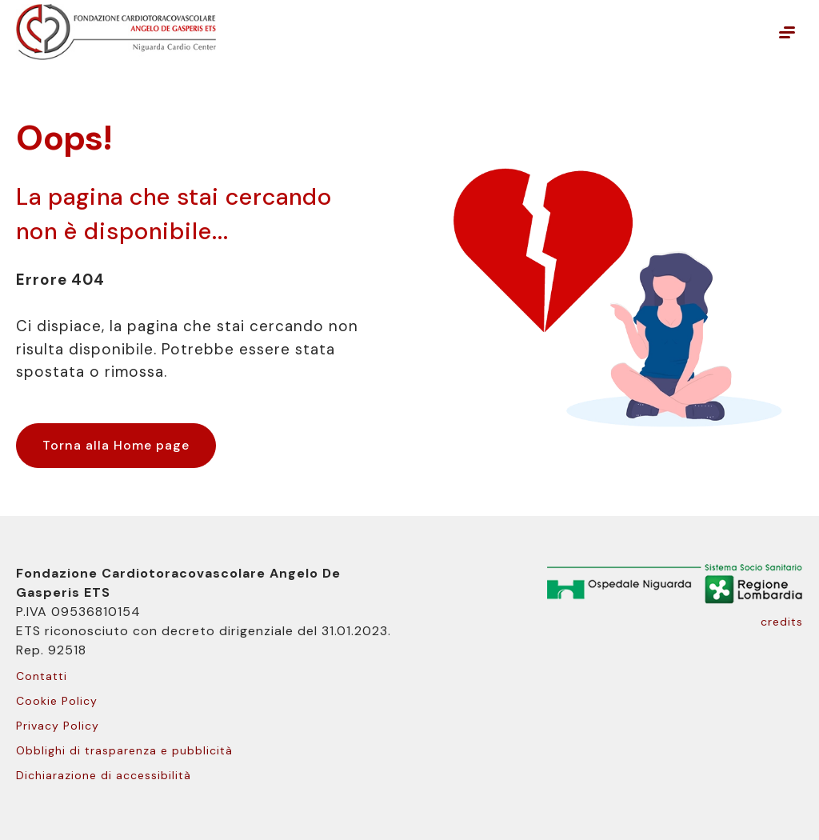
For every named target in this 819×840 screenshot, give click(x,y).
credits (782, 621)
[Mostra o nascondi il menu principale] (787, 32)
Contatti (41, 676)
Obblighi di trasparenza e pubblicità (124, 750)
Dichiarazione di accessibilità (103, 775)
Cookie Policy (57, 701)
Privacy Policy (57, 725)
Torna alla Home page (116, 445)
